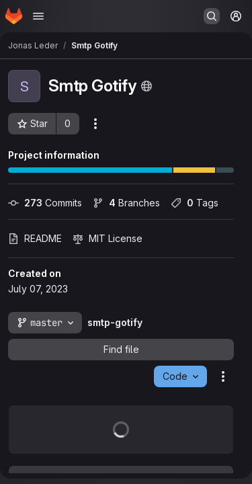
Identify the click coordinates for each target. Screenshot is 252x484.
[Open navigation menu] (38, 16)
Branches (126, 202)
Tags (194, 202)
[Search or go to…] (212, 16)
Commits (45, 202)
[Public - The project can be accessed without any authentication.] (146, 86)
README (35, 238)
